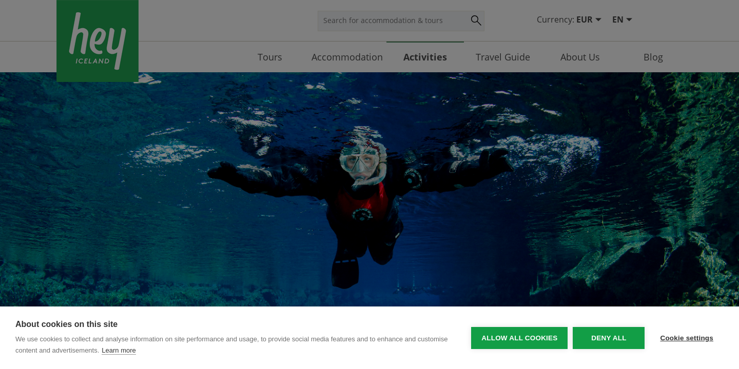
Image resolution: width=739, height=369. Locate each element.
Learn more (118, 350)
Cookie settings (686, 338)
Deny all (608, 338)
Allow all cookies (519, 338)
